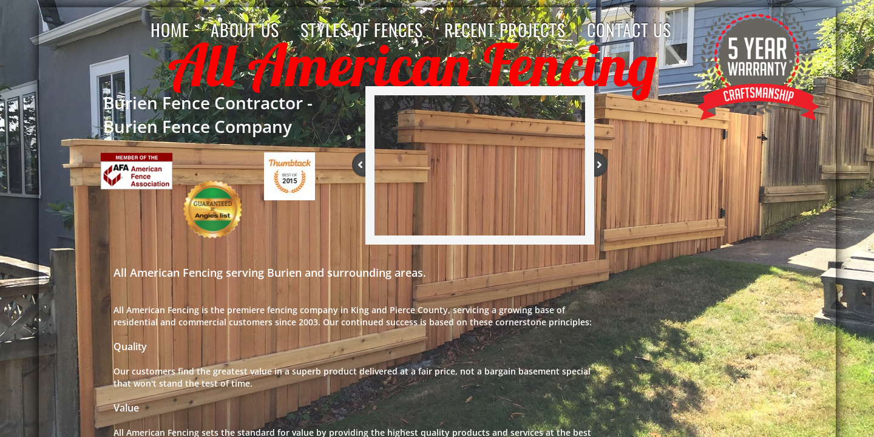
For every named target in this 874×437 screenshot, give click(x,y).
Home (170, 29)
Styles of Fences (361, 29)
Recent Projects (505, 29)
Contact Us (629, 29)
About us (245, 29)
